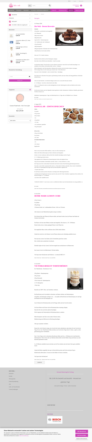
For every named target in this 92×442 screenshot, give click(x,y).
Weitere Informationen (81, 438)
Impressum (11, 373)
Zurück (39, 362)
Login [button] (74, 1)
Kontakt (10, 376)
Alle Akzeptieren (81, 431)
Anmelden (19, 80)
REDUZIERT (26, 10)
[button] (69, 1)
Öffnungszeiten (63, 10)
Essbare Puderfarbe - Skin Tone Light (20, 105)
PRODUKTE (18, 10)
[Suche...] (30, 5)
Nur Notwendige (81, 435)
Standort (54, 10)
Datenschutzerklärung (23, 435)
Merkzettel (80, 1)
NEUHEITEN (11, 10)
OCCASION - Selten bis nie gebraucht (39, 10)
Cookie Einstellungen (13, 389)
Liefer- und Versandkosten (14, 387)
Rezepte (71, 10)
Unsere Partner (79, 10)
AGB (10, 384)
